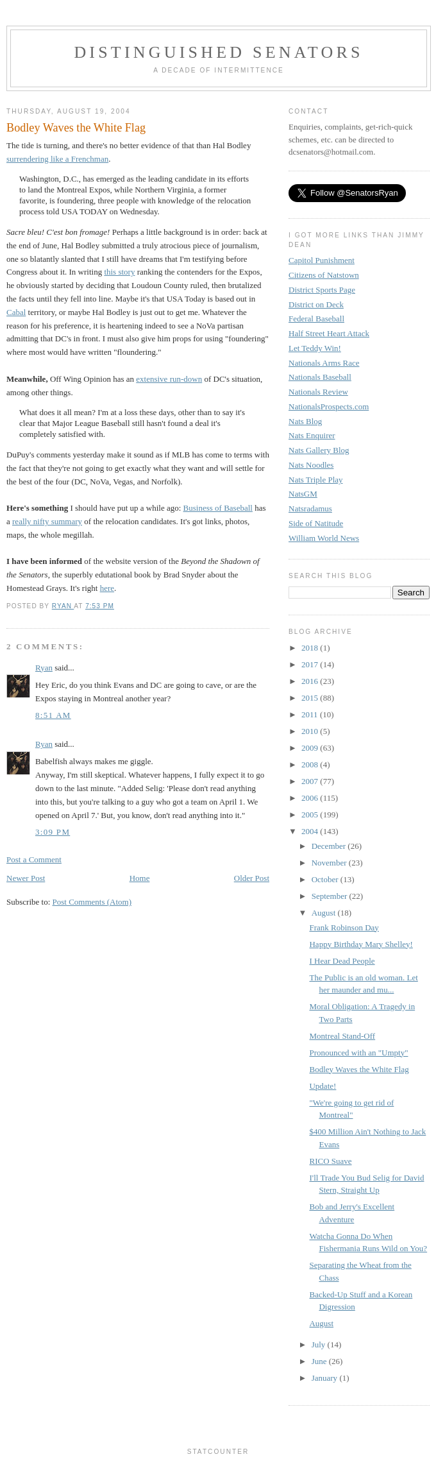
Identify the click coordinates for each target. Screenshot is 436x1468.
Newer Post (25, 878)
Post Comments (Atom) (92, 902)
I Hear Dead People (341, 961)
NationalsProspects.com (329, 406)
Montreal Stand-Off (342, 1036)
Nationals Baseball (320, 377)
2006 (310, 798)
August (325, 912)
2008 (310, 764)
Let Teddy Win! (315, 348)
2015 (310, 698)
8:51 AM (53, 715)
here (107, 588)
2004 (310, 831)
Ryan (44, 667)
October (326, 879)
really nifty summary (47, 521)
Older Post (251, 878)
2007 (310, 781)
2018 (310, 648)
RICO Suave (330, 1161)
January (326, 1378)
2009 (310, 748)
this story (119, 272)
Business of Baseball (218, 508)
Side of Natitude (316, 523)
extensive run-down (169, 379)
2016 (310, 681)
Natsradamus (310, 508)
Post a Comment (34, 859)
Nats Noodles (311, 465)
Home (140, 878)
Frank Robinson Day (343, 927)
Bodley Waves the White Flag (358, 1069)
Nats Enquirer (312, 435)
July (320, 1344)
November (330, 862)
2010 (310, 731)
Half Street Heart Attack (329, 333)
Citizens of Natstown (324, 275)
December (330, 846)
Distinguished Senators (218, 52)
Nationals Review (318, 392)
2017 (310, 664)
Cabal (16, 312)
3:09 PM (52, 832)
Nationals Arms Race (324, 363)
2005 (310, 814)
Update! (322, 1086)
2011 (310, 714)
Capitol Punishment (322, 260)
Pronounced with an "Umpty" (358, 1052)
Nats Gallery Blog (319, 450)
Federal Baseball (316, 318)
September (330, 896)
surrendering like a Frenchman (57, 159)
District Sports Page (322, 289)
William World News (324, 538)
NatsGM (303, 494)
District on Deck (316, 304)
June (320, 1361)
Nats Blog (305, 421)
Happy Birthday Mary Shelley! (360, 944)
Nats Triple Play (316, 479)
